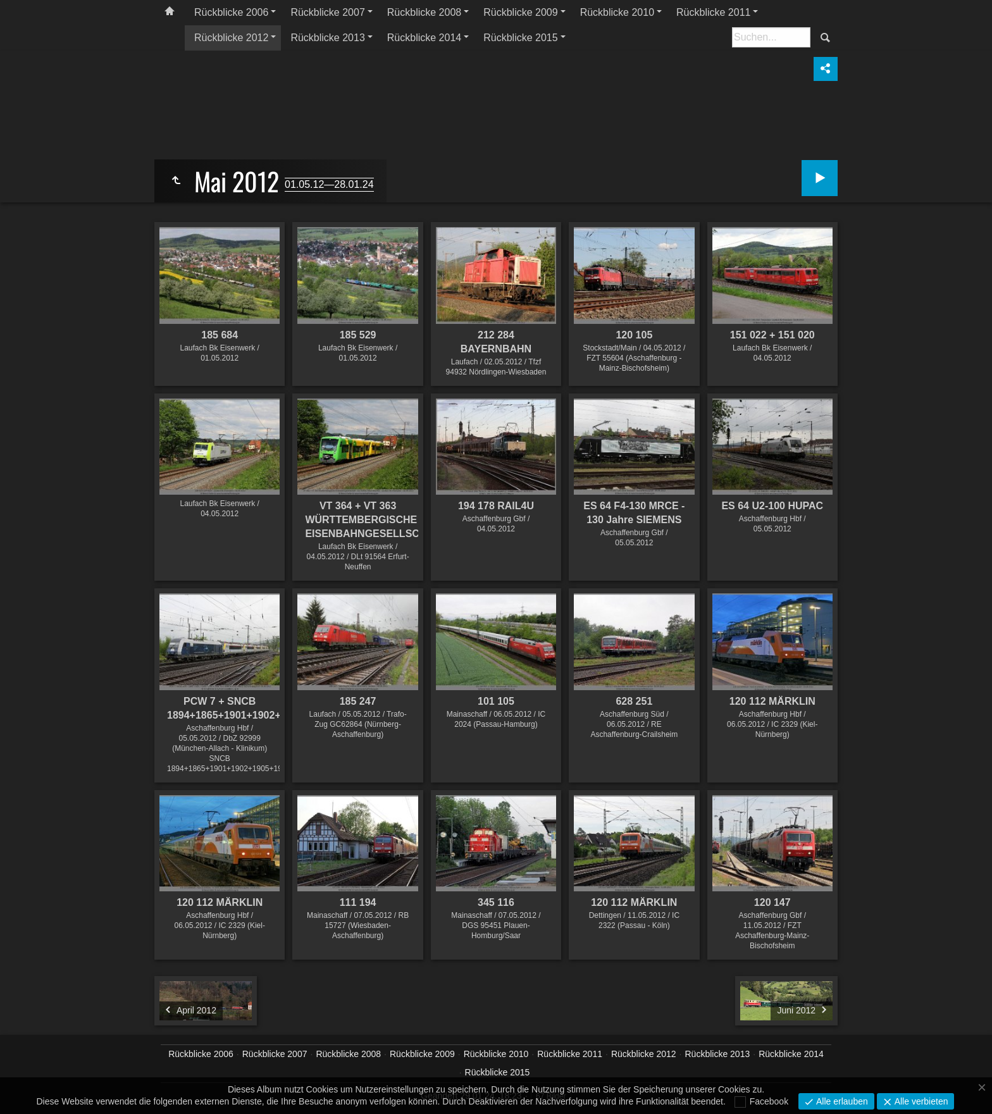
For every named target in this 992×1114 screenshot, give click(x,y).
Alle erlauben (841, 1101)
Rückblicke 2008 (424, 12)
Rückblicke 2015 (520, 37)
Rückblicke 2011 (713, 12)
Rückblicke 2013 (327, 37)
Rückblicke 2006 (231, 12)
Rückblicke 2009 (520, 12)
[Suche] (771, 37)
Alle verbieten (920, 1101)
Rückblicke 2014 (424, 37)
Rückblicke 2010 (617, 12)
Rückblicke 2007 (327, 12)
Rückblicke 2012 (231, 37)
